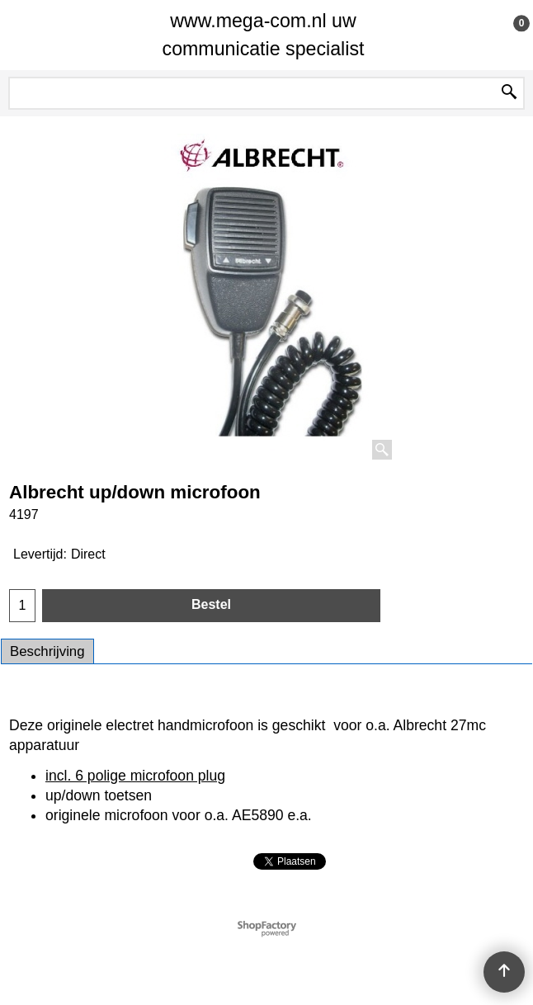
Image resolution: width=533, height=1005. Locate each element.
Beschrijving (47, 651)
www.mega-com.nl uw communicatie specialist (264, 34)
